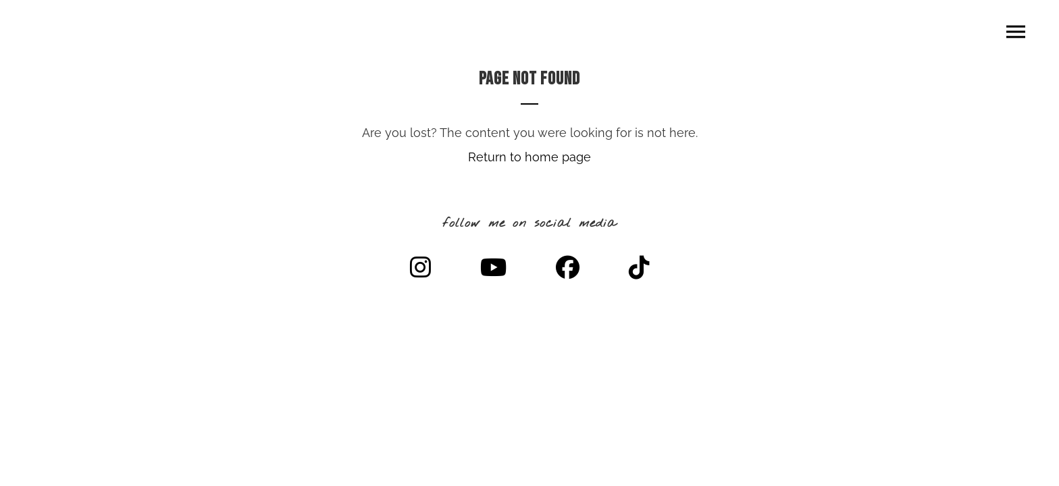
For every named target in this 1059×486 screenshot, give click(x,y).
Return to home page (529, 157)
